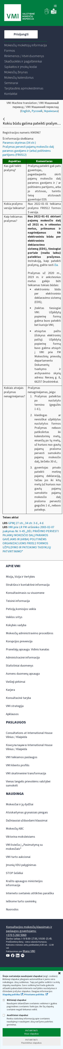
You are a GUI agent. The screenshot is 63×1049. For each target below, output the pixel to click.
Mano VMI (29, 951)
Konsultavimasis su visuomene (25, 593)
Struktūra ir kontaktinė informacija (28, 585)
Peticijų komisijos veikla (21, 609)
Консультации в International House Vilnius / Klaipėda (29, 747)
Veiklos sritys (14, 617)
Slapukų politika (11, 994)
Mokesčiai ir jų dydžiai (19, 804)
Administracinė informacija (23, 657)
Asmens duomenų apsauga (23, 674)
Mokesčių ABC (15, 829)
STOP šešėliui (14, 873)
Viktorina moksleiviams (20, 837)
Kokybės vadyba (16, 625)
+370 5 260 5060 (16, 935)
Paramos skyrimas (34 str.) (19, 143)
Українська (51, 111)
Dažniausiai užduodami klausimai (26, 820)
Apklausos (12, 714)
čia (56, 265)
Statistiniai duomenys (19, 666)
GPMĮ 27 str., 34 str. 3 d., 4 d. (26, 523)
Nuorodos (12, 909)
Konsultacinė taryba (18, 698)
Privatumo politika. (34, 994)
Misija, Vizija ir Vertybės (20, 577)
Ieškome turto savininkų (21, 901)
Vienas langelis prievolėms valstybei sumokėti (28, 783)
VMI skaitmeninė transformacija (26, 773)
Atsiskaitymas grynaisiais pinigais (27, 812)
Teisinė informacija (18, 601)
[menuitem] (25, 45)
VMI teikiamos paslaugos (21, 757)
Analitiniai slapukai (15, 1015)
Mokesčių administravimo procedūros (29, 633)
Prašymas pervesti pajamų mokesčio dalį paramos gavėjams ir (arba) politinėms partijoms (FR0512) (28, 151)
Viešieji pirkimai (15, 682)
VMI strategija (15, 706)
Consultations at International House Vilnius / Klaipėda (29, 735)
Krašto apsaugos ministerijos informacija (24, 883)
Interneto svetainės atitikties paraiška (30, 893)
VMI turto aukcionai (18, 857)
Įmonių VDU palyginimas (21, 865)
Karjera (10, 690)
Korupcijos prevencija (19, 641)
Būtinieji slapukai (14, 1000)
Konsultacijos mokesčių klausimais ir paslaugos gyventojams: (29, 929)
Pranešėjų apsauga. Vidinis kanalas (27, 649)
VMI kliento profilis (17, 765)
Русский (37, 111)
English (25, 111)
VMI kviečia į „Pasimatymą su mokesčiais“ (24, 847)
